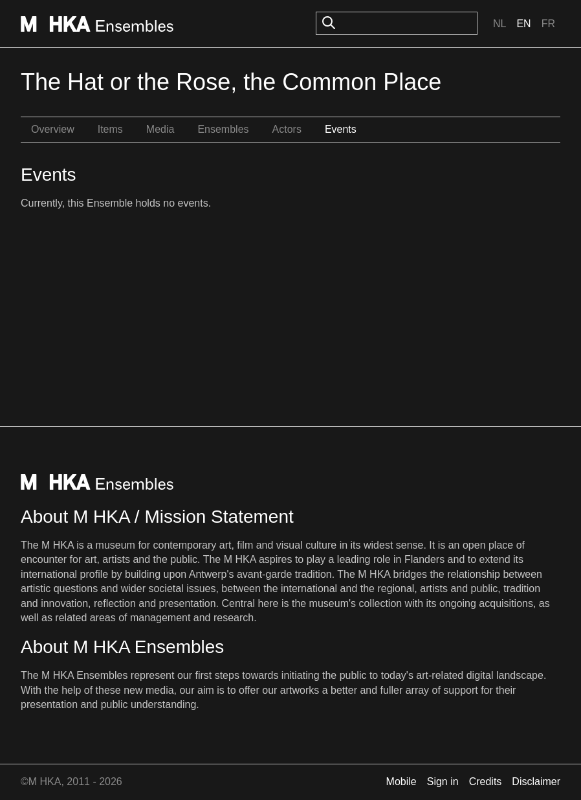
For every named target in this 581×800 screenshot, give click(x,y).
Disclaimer (536, 781)
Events (340, 129)
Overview (52, 129)
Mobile (401, 781)
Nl (499, 23)
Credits (485, 781)
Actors (286, 129)
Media (160, 129)
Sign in (443, 781)
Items (110, 129)
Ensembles (222, 129)
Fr (548, 23)
